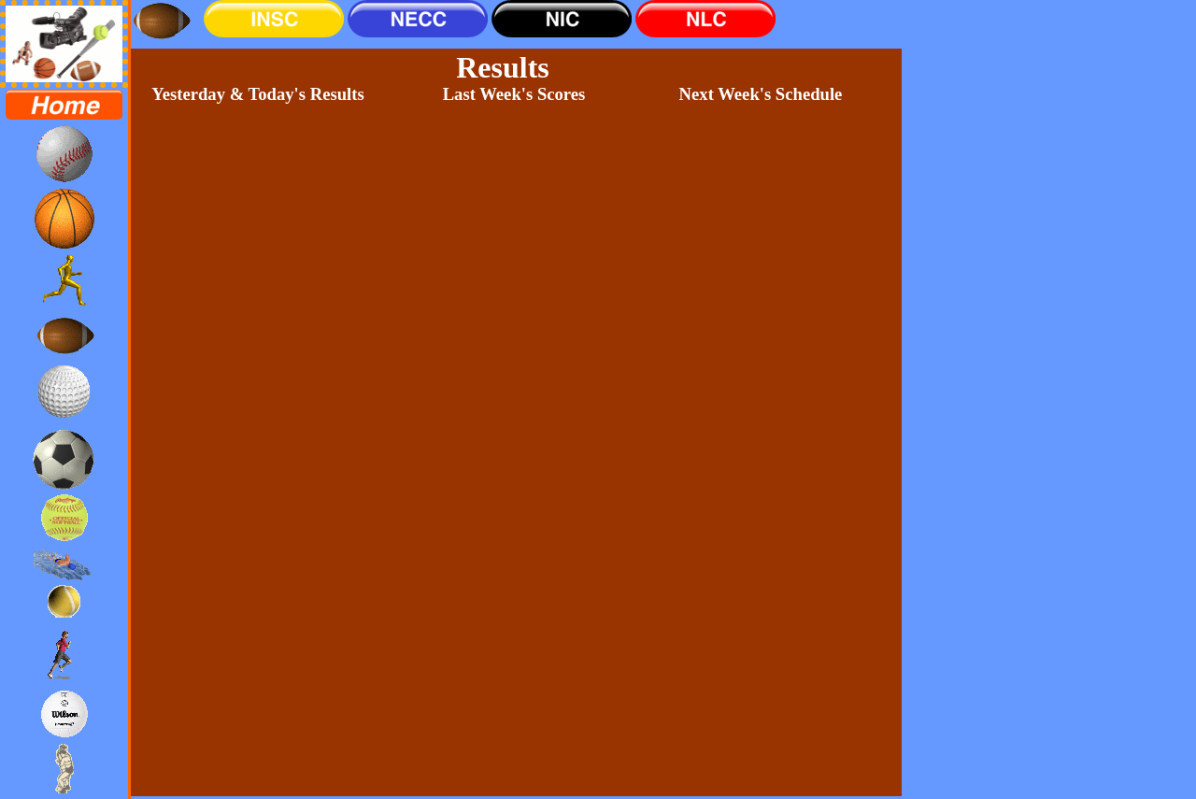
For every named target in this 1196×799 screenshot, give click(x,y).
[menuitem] (64, 104)
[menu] (64, 443)
